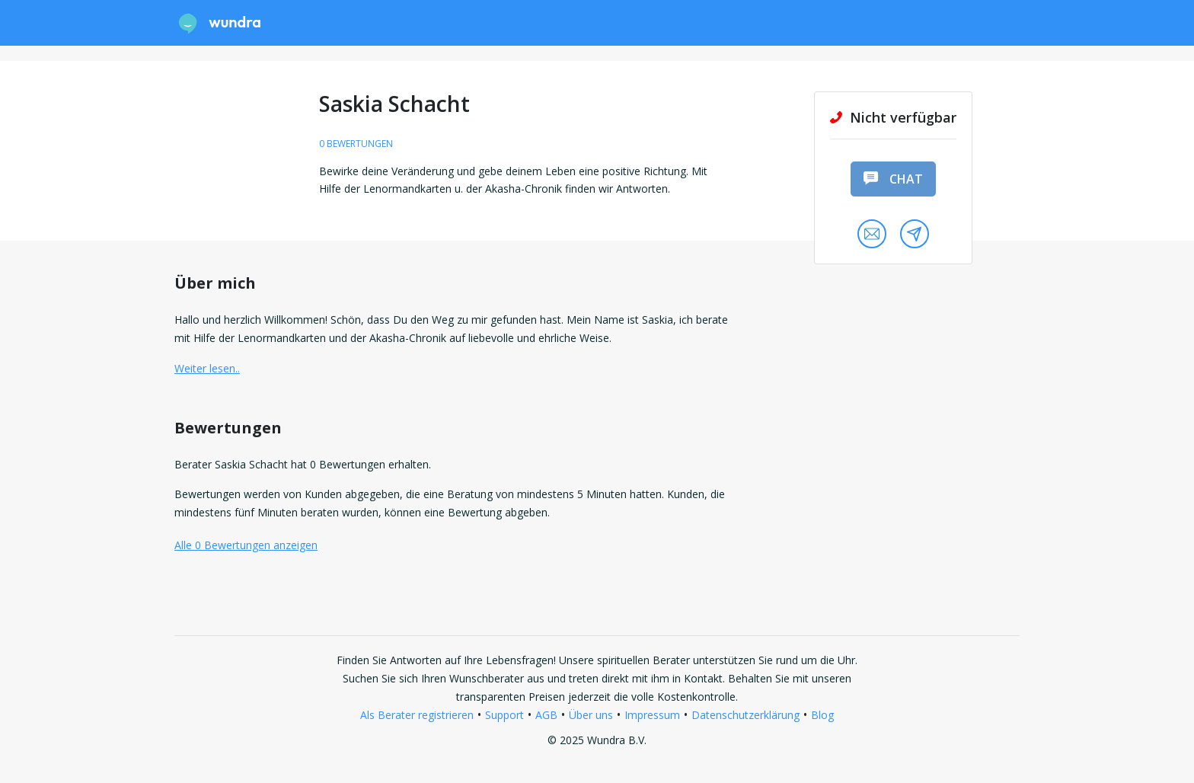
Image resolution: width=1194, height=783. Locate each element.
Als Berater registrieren (417, 715)
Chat (893, 179)
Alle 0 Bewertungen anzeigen (246, 545)
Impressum (652, 715)
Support (504, 715)
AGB (546, 715)
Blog (822, 715)
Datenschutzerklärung (745, 715)
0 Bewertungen (356, 143)
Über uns (591, 715)
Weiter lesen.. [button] (207, 368)
